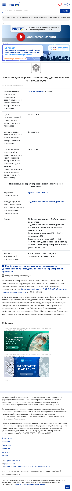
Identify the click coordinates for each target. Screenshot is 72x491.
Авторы (5, 455)
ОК (67, 487)
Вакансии (6, 452)
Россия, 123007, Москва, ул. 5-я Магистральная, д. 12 (27, 466)
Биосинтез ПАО (36, 91)
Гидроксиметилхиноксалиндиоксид (46, 201)
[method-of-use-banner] (36, 33)
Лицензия (6, 448)
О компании (7, 438)
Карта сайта (7, 445)
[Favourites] (60, 4)
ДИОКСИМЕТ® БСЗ (38, 192)
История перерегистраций (18, 275)
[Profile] (66, 4)
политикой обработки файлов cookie (30, 484)
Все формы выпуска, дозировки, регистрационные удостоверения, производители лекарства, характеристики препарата (32, 269)
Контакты (6, 441)
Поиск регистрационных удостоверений (36, 18)
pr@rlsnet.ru (9, 463)
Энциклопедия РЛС (11, 18)
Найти (65, 10)
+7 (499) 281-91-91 (12, 460)
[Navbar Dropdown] (5, 4)
